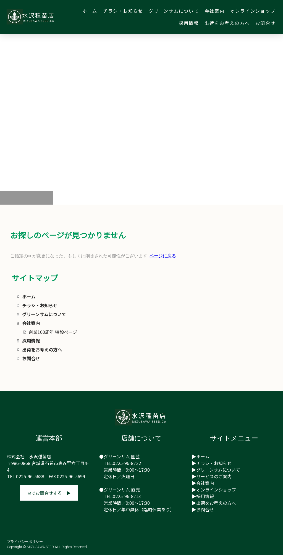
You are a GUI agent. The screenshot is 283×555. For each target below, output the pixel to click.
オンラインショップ (253, 10)
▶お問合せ (203, 509)
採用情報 (189, 23)
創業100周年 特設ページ (53, 332)
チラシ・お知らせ (123, 10)
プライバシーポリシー (25, 542)
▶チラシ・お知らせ (212, 463)
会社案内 (215, 10)
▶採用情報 (203, 496)
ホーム (90, 10)
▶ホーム (200, 456)
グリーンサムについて (174, 10)
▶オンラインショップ (214, 489)
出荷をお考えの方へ (227, 23)
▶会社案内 (203, 483)
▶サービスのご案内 (212, 476)
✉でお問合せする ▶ (49, 493)
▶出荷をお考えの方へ (214, 503)
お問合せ (265, 23)
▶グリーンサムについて (216, 469)
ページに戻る (163, 255)
